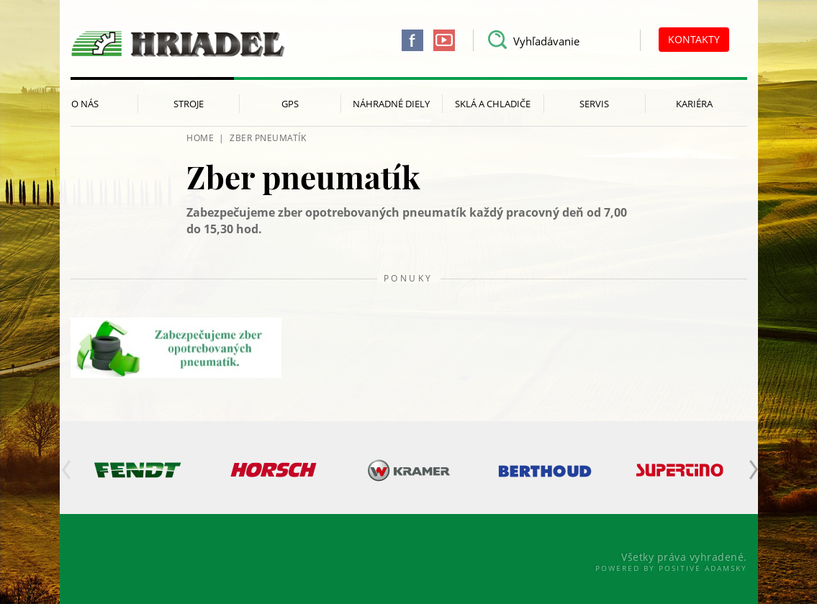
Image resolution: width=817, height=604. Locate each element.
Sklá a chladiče (493, 103)
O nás (85, 103)
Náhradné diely (391, 103)
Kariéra (694, 103)
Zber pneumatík (268, 138)
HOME (200, 138)
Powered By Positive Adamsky (671, 568)
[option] (138, 469)
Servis (594, 103)
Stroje (188, 103)
